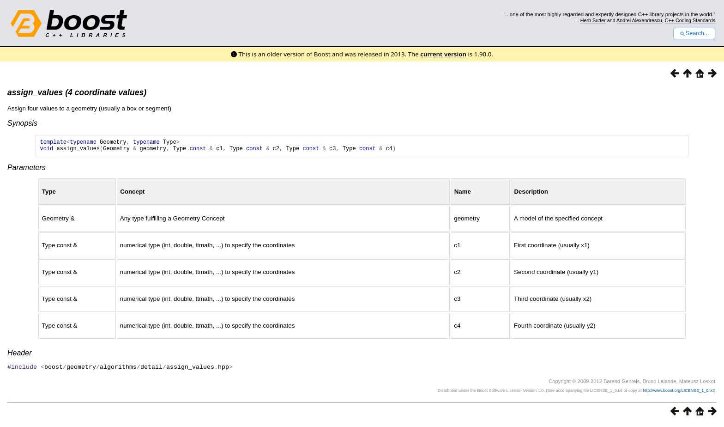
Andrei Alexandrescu (639, 20)
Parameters (26, 170)
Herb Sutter (593, 20)
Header (19, 356)
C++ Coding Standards (690, 20)
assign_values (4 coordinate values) (76, 92)
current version (443, 54)
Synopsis (22, 123)
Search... (694, 33)
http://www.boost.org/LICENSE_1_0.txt (678, 392)
